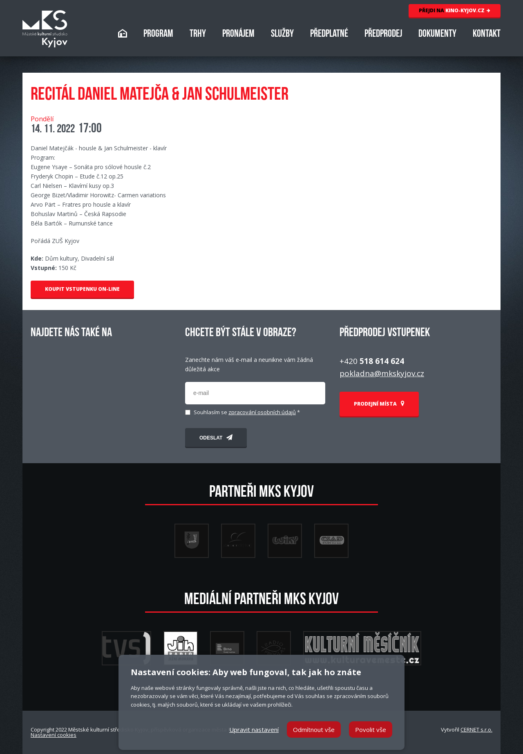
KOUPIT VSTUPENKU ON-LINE (82, 289)
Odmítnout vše (314, 729)
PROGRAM (158, 34)
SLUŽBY (282, 34)
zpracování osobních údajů (262, 412)
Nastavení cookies (53, 734)
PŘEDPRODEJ (383, 34)
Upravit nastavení (254, 729)
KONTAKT (487, 34)
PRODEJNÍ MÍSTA (379, 403)
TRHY (198, 34)
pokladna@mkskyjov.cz (382, 373)
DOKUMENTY (437, 34)
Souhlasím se (247, 412)
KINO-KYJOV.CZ (454, 10)
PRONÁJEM (238, 34)
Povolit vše (370, 729)
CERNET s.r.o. (476, 729)
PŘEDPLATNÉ (329, 34)
